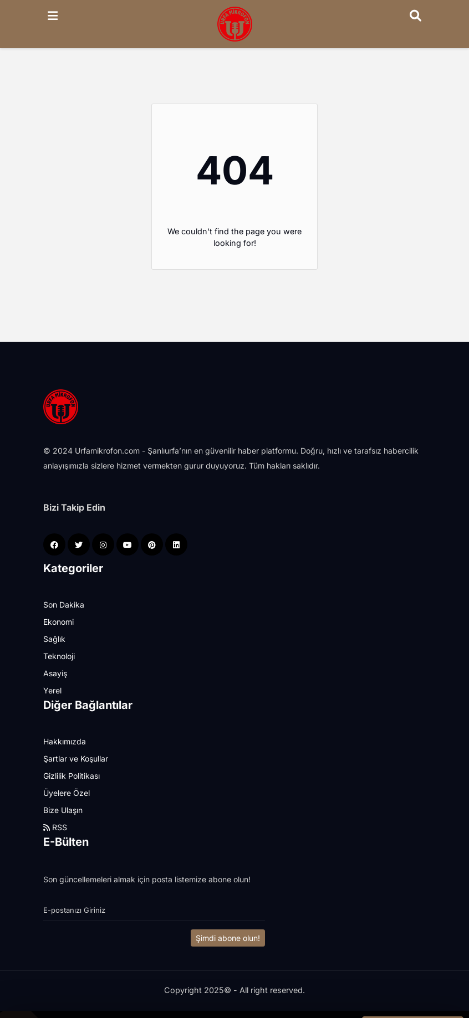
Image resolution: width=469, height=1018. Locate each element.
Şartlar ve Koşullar (75, 758)
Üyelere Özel (66, 793)
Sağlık (54, 639)
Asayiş (55, 673)
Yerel (52, 690)
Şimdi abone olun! (228, 938)
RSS (55, 827)
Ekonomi (58, 621)
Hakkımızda (64, 741)
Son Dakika (63, 604)
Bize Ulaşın (63, 810)
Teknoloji (59, 656)
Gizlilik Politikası (71, 775)
